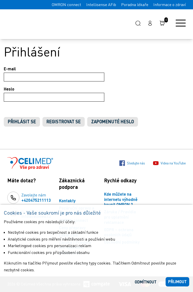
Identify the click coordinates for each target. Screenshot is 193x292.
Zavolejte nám (36, 197)
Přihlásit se (22, 121)
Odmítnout (146, 281)
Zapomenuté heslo (112, 121)
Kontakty (67, 200)
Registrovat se (63, 121)
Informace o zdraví (169, 4)
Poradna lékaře (134, 4)
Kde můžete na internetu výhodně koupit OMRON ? (120, 199)
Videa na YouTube (169, 163)
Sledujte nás (132, 163)
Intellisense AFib (101, 4)
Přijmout (177, 281)
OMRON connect (66, 4)
